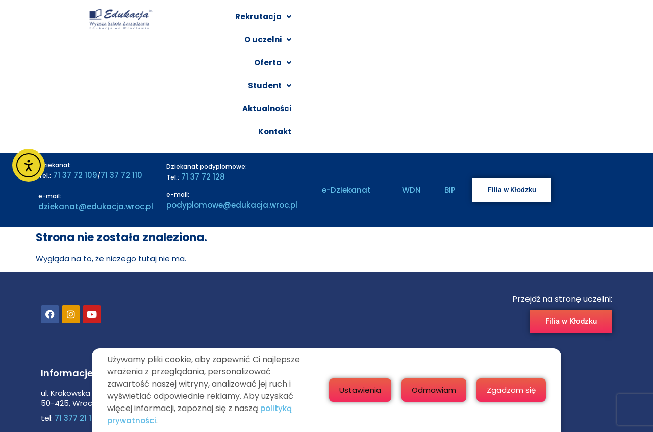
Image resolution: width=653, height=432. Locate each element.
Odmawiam (513, 390)
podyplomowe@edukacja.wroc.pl (231, 98)
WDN (411, 84)
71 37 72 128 (202, 70)
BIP (450, 84)
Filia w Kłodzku (321, 309)
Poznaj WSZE (319, 291)
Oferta (419, 20)
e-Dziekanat (346, 84)
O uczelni (362, 20)
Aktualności (536, 20)
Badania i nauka (325, 328)
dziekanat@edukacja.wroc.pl (95, 99)
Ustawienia (440, 390)
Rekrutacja (295, 20)
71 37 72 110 (121, 68)
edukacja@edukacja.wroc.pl (120, 334)
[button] (295, 20)
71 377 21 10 (74, 312)
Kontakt (593, 20)
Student (475, 20)
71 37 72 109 (74, 68)
